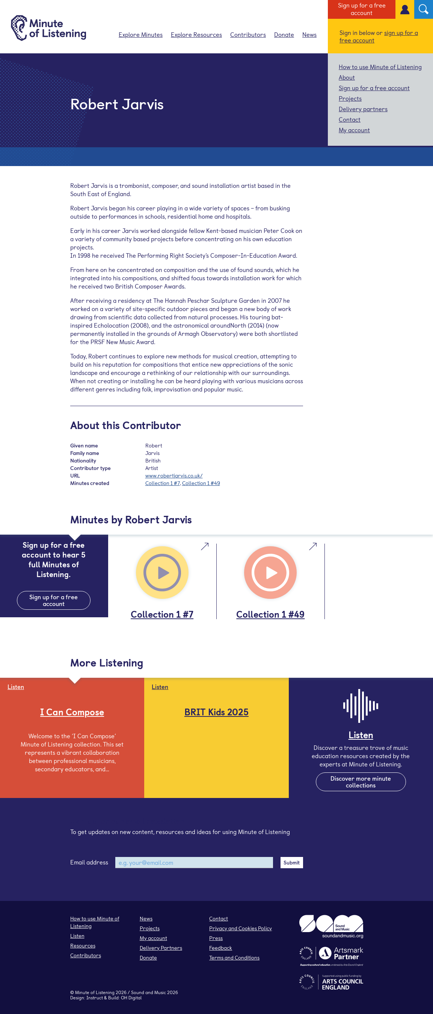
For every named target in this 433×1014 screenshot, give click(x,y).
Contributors (248, 34)
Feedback (220, 948)
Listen (77, 936)
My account (354, 129)
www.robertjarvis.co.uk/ (174, 475)
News (309, 34)
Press (216, 938)
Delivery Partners (161, 948)
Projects (350, 98)
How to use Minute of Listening (380, 66)
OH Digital (131, 997)
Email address (89, 861)
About (347, 77)
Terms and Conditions (234, 957)
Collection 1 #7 (162, 483)
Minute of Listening (95, 992)
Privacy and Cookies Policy (240, 928)
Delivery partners (363, 108)
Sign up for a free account (362, 8)
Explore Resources (196, 34)
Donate (284, 34)
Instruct (94, 997)
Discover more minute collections (360, 781)
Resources (82, 945)
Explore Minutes (141, 34)
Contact (350, 119)
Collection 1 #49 (201, 483)
